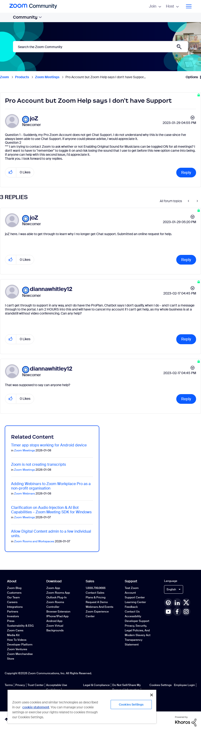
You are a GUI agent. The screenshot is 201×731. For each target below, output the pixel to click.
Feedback (131, 607)
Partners (12, 611)
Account (130, 593)
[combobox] (100, 46)
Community (27, 17)
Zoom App (53, 588)
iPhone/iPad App (57, 616)
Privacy (20, 685)
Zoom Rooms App (58, 593)
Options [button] (192, 77)
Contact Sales (95, 593)
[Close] (151, 695)
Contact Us (132, 611)
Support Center (135, 597)
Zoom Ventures (17, 649)
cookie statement (35, 707)
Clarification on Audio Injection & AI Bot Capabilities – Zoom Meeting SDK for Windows (51, 510)
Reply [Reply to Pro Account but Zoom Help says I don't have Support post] (186, 172)
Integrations (15, 607)
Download (54, 581)
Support (131, 581)
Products (22, 77)
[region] (82, 706)
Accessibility (133, 616)
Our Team (13, 597)
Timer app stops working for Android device (49, 445)
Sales (90, 581)
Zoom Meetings (47, 77)
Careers (12, 602)
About (11, 581)
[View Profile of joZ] (34, 118)
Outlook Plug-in (56, 597)
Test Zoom (132, 588)
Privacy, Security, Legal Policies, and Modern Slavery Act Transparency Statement (137, 635)
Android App (54, 621)
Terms (9, 685)
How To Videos (16, 640)
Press (10, 621)
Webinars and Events (99, 607)
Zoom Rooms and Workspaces (34, 541)
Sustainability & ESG (20, 626)
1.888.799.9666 (95, 588)
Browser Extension (58, 611)
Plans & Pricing (95, 597)
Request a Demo (97, 602)
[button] (10, 172)
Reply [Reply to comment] (186, 259)
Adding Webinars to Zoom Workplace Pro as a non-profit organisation (51, 486)
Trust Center (36, 685)
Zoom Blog (14, 588)
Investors (13, 616)
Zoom (4, 77)
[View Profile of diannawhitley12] (51, 289)
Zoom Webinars (24, 493)
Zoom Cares (15, 630)
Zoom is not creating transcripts (38, 464)
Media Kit (13, 635)
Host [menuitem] (172, 6)
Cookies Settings (160, 685)
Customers (14, 593)
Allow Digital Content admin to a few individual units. (51, 533)
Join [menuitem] (155, 6)
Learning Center (135, 602)
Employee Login (184, 685)
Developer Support (137, 621)
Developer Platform (19, 644)
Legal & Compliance (96, 685)
